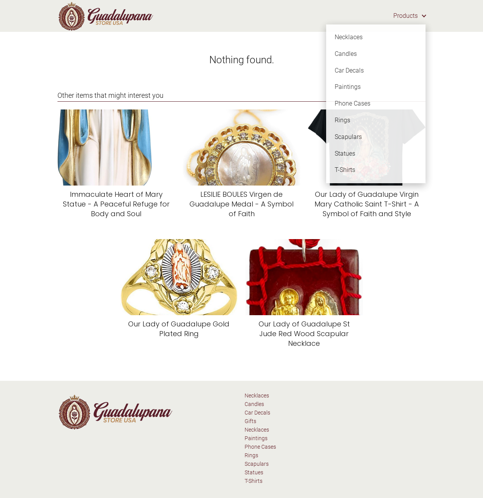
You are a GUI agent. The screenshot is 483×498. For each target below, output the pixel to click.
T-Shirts (253, 481)
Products (405, 15)
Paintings (256, 438)
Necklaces (257, 395)
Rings (251, 455)
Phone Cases (260, 447)
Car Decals (257, 413)
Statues (254, 472)
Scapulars (257, 464)
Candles (254, 404)
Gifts (250, 421)
